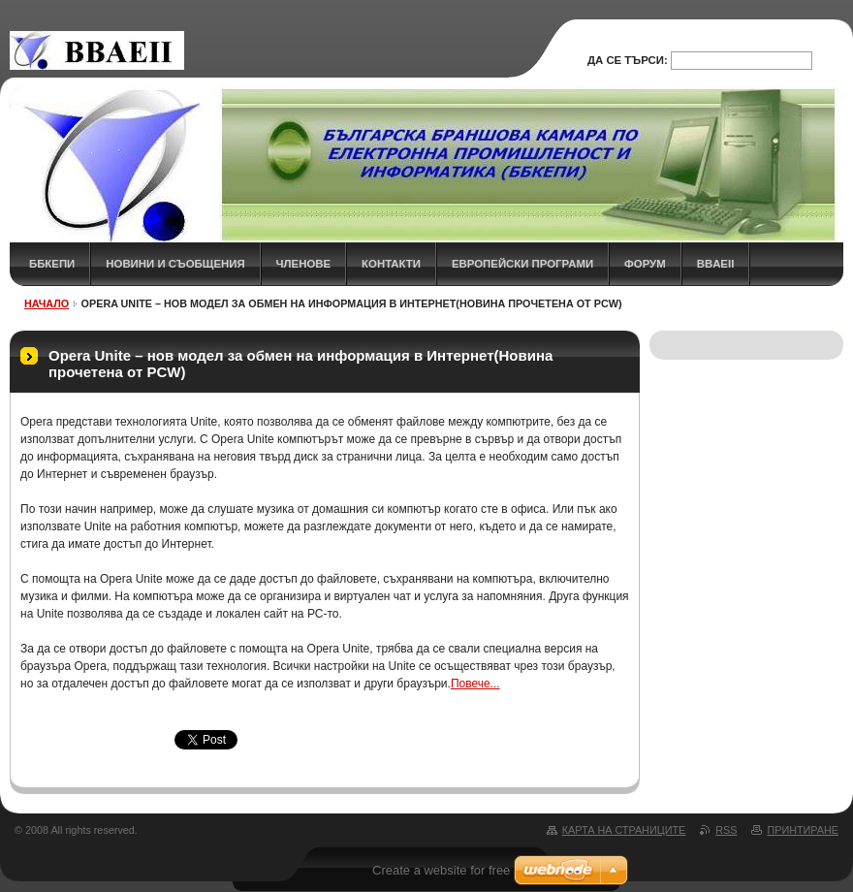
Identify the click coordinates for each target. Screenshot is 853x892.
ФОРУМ (645, 264)
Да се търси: (627, 60)
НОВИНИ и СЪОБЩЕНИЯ (175, 264)
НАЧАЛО (46, 303)
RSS (726, 830)
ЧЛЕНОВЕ (304, 264)
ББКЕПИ (52, 264)
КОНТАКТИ (391, 264)
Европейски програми (522, 264)
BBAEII (716, 264)
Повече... (475, 683)
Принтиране (802, 830)
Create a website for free (441, 870)
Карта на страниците (623, 830)
